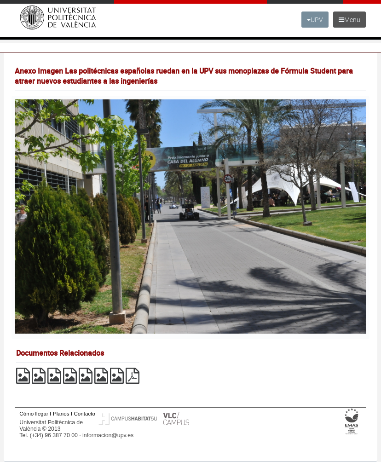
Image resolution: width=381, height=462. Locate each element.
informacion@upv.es (107, 435)
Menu (349, 19)
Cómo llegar (33, 413)
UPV (315, 19)
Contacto (84, 413)
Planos (61, 413)
